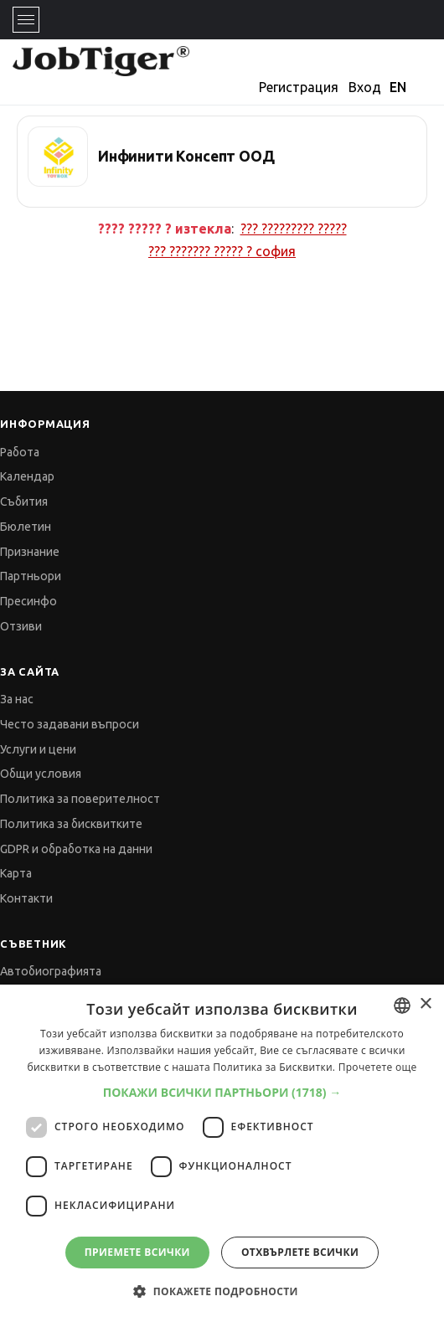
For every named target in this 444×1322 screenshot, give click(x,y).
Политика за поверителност (80, 798)
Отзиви (21, 626)
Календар (27, 476)
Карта (16, 873)
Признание (29, 551)
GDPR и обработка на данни (76, 849)
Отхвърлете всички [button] (300, 1252)
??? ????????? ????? (293, 228)
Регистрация (298, 87)
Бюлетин (25, 526)
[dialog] (222, 1153)
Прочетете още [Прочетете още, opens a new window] (377, 1067)
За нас (17, 699)
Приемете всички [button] (137, 1252)
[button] (222, 1092)
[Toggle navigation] (26, 20)
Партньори (30, 576)
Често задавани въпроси (69, 724)
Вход (364, 87)
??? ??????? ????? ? (222, 251)
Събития (24, 501)
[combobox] (402, 1005)
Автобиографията (50, 971)
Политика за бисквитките (71, 824)
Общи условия (40, 773)
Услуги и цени (38, 749)
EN (398, 87)
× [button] (425, 1004)
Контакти (26, 898)
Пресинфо (28, 601)
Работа (19, 452)
